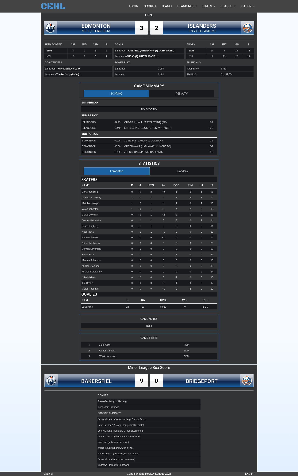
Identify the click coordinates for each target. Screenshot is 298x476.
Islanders (182, 171)
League (228, 6)
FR (252, 473)
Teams (166, 6)
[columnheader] (104, 185)
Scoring (116, 93)
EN (247, 473)
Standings (187, 6)
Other (247, 6)
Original (48, 473)
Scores (150, 6)
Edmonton (116, 171)
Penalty (182, 93)
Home (55, 6)
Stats (209, 6)
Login (133, 6)
